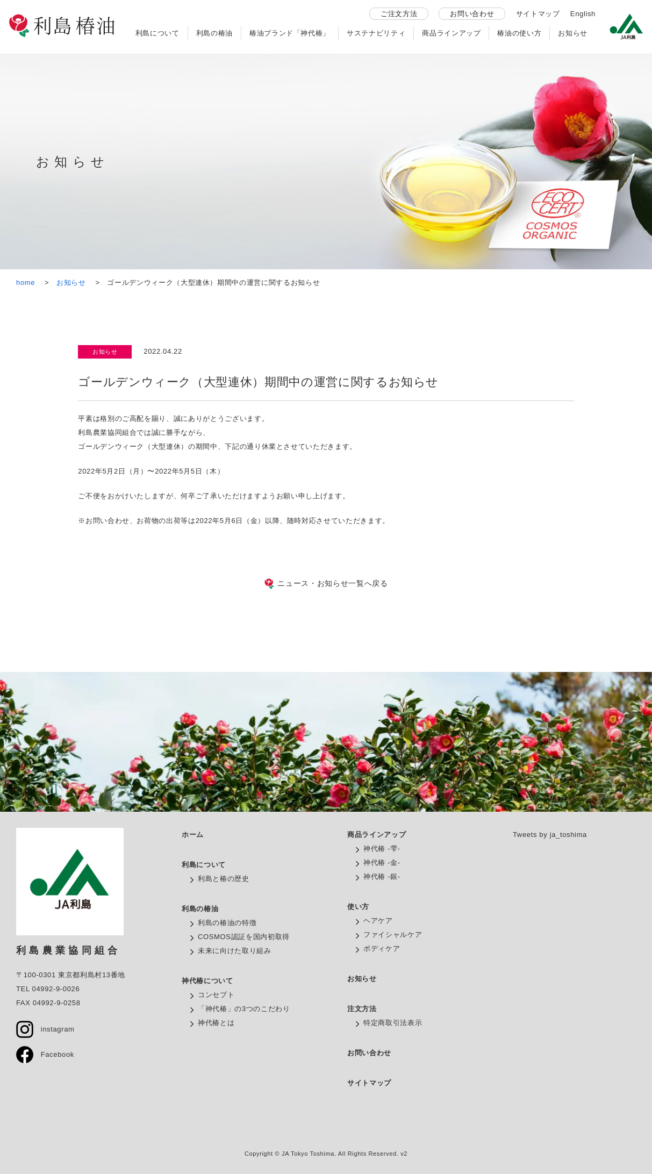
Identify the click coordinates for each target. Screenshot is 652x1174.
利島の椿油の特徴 (227, 923)
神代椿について (207, 981)
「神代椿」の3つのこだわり (244, 1009)
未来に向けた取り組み (234, 951)
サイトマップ (538, 14)
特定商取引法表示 (392, 1023)
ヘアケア (378, 921)
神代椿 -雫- (381, 848)
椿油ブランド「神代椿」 (289, 33)
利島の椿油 (214, 33)
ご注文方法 (399, 14)
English (583, 14)
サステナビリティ (376, 33)
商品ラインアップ (451, 33)
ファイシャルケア (392, 934)
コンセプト (216, 995)
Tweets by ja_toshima (550, 835)
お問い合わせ (472, 14)
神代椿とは (216, 1023)
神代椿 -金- (381, 862)
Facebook (45, 1054)
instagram (45, 1029)
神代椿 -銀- (381, 876)
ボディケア (381, 948)
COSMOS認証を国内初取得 (244, 937)
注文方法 (362, 1009)
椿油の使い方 (519, 33)
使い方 (358, 907)
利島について (157, 33)
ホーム (193, 835)
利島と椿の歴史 (223, 879)
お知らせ (572, 33)
